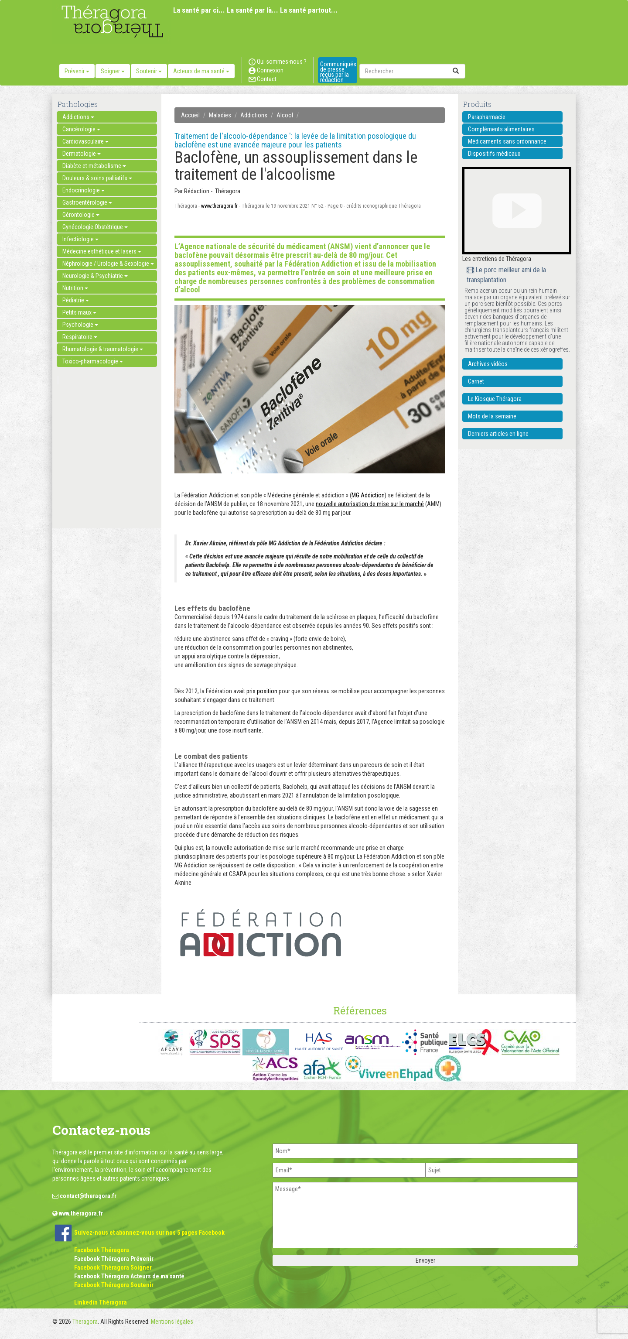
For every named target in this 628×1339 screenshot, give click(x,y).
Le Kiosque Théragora (495, 398)
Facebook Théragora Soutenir (114, 1284)
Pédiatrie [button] (75, 300)
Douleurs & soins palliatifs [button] (97, 178)
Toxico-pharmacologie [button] (92, 361)
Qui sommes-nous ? (278, 61)
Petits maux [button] (79, 312)
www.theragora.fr (219, 206)
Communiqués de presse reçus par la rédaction (338, 72)
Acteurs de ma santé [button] (201, 71)
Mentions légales (172, 1321)
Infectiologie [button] (80, 239)
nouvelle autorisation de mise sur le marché (370, 503)
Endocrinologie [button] (83, 190)
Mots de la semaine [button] (492, 416)
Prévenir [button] (77, 71)
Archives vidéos (488, 363)
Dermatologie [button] (81, 153)
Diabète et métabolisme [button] (94, 165)
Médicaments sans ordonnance (507, 141)
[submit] (455, 71)
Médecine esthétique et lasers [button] (101, 251)
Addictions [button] (78, 116)
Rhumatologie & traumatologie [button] (102, 349)
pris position (261, 691)
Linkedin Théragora (100, 1302)
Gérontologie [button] (80, 214)
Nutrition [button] (75, 287)
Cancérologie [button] (81, 129)
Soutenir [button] (149, 71)
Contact (262, 78)
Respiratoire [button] (79, 336)
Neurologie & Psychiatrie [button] (95, 275)
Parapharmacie (486, 116)
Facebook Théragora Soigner (113, 1267)
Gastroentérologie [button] (87, 202)
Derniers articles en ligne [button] (498, 433)
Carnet (476, 381)
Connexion (266, 70)
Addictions (253, 115)
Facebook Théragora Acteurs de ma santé (129, 1276)
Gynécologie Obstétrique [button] (95, 226)
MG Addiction (368, 495)
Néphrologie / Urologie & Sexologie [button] (108, 263)
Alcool (284, 115)
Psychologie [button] (80, 324)
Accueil (190, 115)
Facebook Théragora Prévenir (114, 1258)
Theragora (85, 1321)
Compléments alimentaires (501, 129)
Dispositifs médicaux (494, 153)
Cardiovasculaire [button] (85, 141)
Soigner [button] (113, 71)
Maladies (220, 115)
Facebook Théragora (101, 1250)
